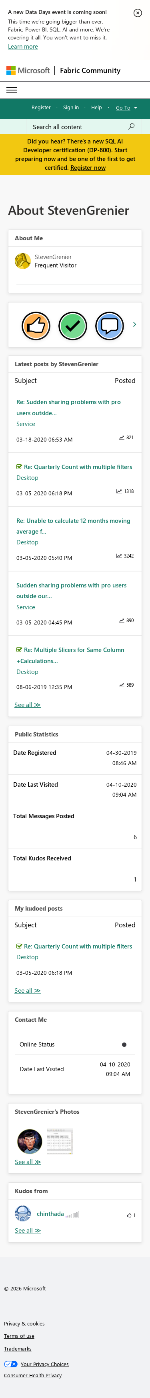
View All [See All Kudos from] (28, 1230)
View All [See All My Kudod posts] (27, 990)
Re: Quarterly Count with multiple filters (78, 467)
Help (96, 107)
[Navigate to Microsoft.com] (28, 70)
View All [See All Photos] (28, 1161)
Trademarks (18, 1348)
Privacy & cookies (24, 1323)
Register (41, 107)
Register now (88, 167)
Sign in (71, 107)
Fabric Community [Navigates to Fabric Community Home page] (90, 70)
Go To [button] (123, 107)
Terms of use (19, 1335)
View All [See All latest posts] (27, 704)
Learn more (23, 46)
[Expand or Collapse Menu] (11, 90)
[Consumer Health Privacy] (75, 1375)
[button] (30, 1142)
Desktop (27, 477)
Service (25, 424)
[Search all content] (84, 126)
